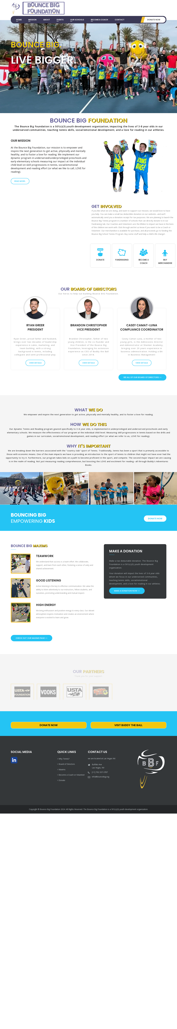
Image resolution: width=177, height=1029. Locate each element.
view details (35, 363)
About (46, 19)
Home (19, 19)
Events (60, 19)
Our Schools (77, 19)
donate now (155, 518)
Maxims (61, 769)
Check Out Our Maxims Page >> (31, 638)
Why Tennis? (63, 758)
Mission (32, 19)
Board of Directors (66, 764)
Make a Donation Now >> (127, 590)
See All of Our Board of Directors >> (142, 377)
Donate (61, 780)
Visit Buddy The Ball (128, 725)
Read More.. (20, 181)
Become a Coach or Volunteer (71, 775)
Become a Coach (99, 19)
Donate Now (153, 19)
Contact (119, 19)
